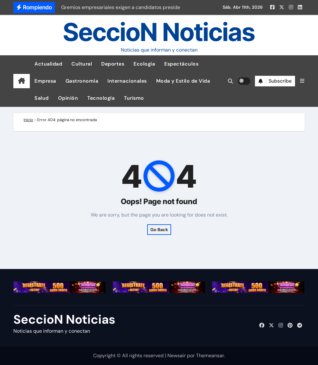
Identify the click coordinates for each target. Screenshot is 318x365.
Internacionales (127, 81)
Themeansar (210, 355)
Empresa (45, 81)
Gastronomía (82, 81)
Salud (41, 98)
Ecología (144, 64)
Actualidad (48, 64)
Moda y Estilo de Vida (183, 81)
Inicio (28, 119)
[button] (302, 81)
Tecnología (101, 98)
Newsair (176, 355)
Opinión (68, 98)
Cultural (81, 64)
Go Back (159, 229)
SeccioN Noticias (159, 32)
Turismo (134, 98)
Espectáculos (181, 64)
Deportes (112, 64)
